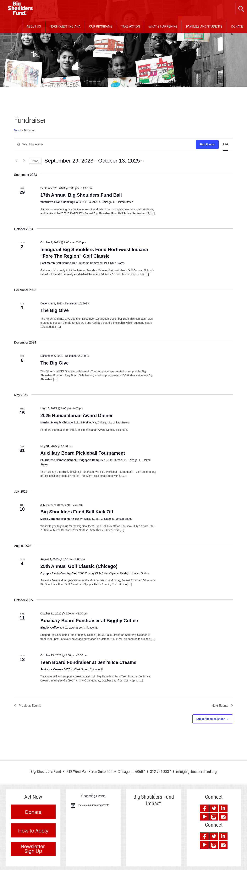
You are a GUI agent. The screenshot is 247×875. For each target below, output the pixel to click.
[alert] (93, 805)
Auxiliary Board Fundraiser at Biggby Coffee (89, 620)
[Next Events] (24, 160)
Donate (237, 26)
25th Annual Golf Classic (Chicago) (78, 566)
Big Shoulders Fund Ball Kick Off (76, 511)
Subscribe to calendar (210, 718)
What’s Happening (163, 26)
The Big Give (54, 310)
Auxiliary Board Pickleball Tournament (82, 453)
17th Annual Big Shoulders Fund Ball (81, 195)
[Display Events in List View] (225, 144)
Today (35, 160)
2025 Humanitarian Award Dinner (76, 415)
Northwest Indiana (65, 26)
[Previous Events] (16, 160)
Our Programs (101, 26)
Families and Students (204, 26)
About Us (34, 26)
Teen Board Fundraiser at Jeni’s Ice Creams (88, 662)
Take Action (130, 26)
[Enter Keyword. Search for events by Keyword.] (105, 144)
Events (17, 130)
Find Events (207, 144)
